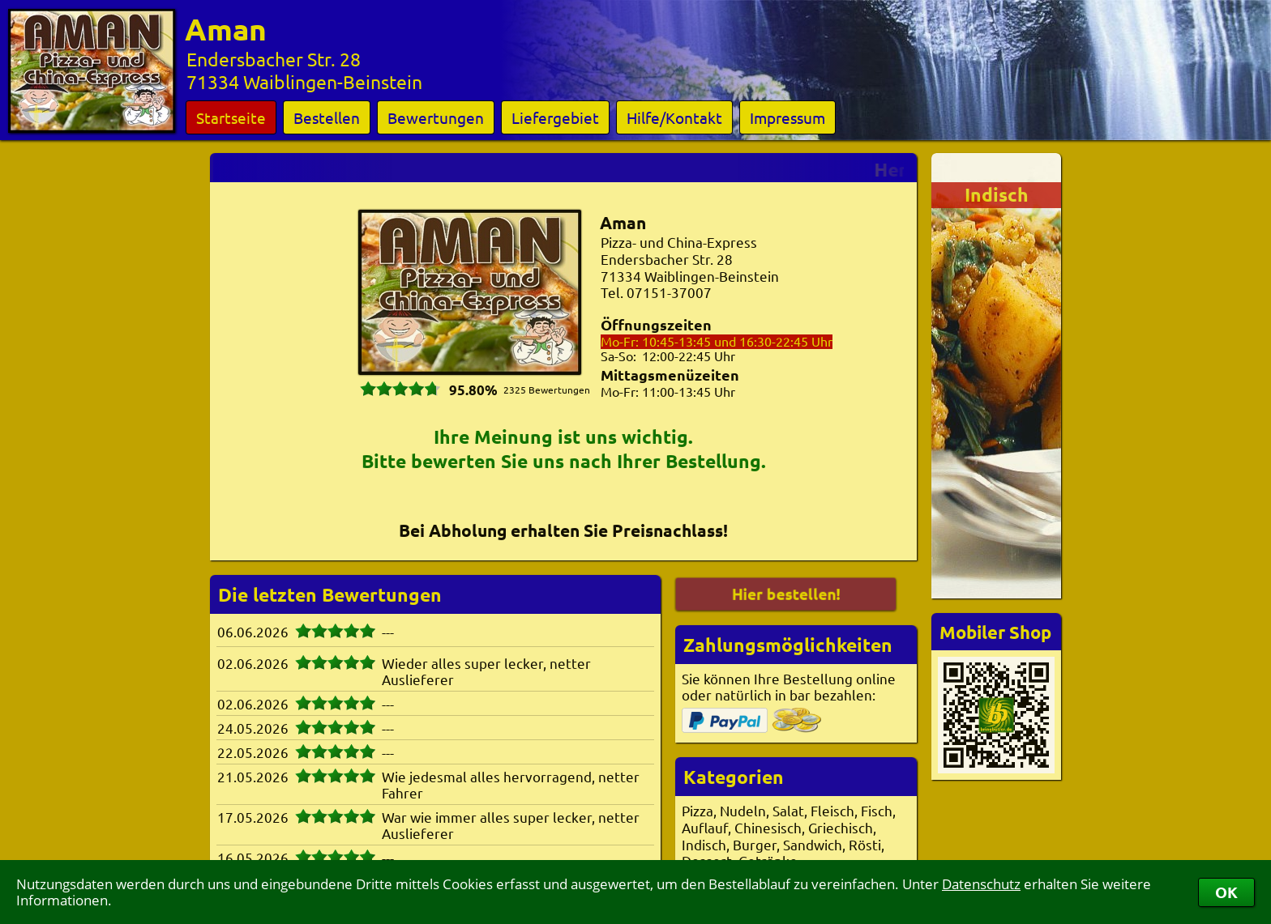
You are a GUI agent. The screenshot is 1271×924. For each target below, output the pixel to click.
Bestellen (326, 117)
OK (1226, 892)
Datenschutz (981, 884)
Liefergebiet (555, 117)
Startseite (231, 117)
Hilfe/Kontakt (674, 117)
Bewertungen (435, 117)
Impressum (787, 117)
